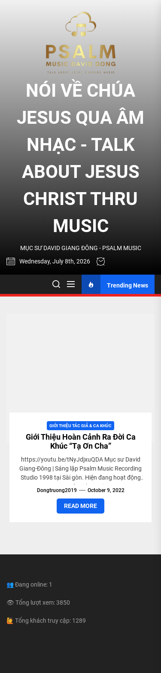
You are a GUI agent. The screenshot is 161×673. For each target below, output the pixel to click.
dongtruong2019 (57, 490)
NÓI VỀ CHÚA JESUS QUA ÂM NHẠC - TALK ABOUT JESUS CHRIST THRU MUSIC (80, 158)
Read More (80, 505)
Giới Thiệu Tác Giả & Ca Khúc (80, 425)
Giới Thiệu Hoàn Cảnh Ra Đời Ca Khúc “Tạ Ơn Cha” (81, 441)
